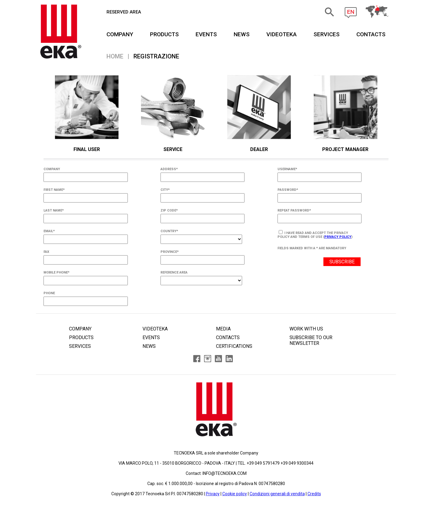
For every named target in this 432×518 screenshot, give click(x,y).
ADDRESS (169, 169)
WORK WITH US (306, 329)
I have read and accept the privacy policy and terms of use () (315, 234)
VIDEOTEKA (281, 34)
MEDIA (223, 329)
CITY (165, 190)
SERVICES (327, 34)
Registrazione (156, 56)
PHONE (49, 293)
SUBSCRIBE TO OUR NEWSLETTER (311, 340)
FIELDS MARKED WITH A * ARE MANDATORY (312, 248)
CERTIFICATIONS (234, 346)
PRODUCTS (164, 34)
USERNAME (287, 169)
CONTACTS (371, 34)
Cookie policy (234, 493)
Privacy (213, 493)
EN (350, 11)
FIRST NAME (54, 190)
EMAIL (49, 231)
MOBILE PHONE (57, 272)
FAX (46, 252)
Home (114, 56)
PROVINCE (169, 252)
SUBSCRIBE (342, 262)
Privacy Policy (337, 237)
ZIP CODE (169, 210)
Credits (314, 493)
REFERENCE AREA (174, 272)
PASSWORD (288, 190)
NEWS (242, 34)
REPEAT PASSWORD (294, 210)
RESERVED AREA (123, 12)
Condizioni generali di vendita (277, 493)
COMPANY (119, 34)
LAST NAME (54, 210)
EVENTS (206, 34)
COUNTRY (169, 231)
